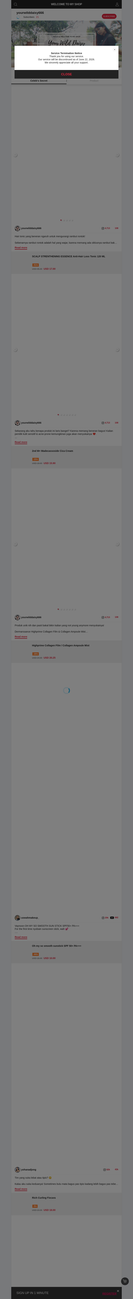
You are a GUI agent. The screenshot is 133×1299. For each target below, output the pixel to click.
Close (66, 74)
